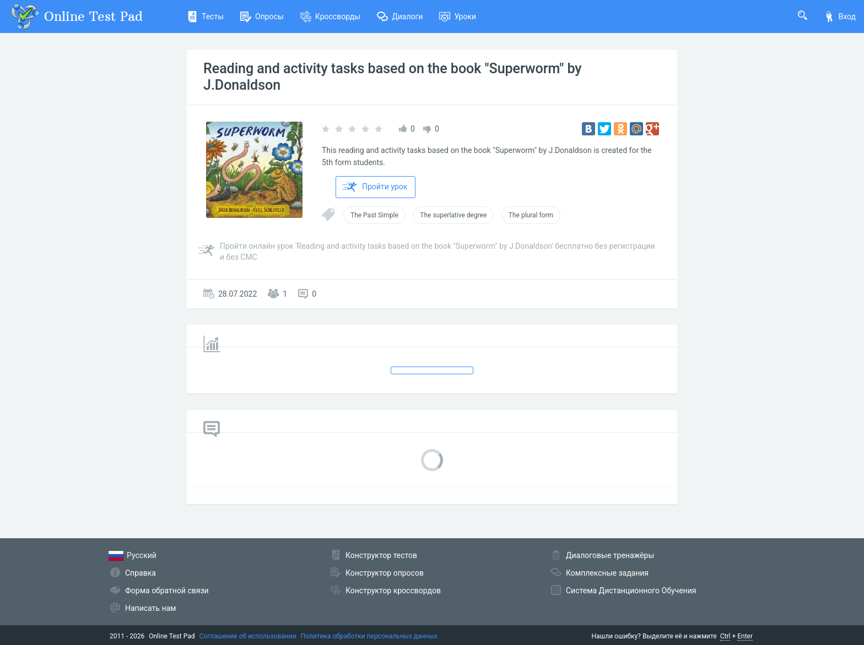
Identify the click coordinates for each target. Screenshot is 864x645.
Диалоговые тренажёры (610, 555)
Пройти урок (374, 187)
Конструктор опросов (384, 573)
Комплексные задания (607, 573)
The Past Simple (374, 215)
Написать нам (150, 608)
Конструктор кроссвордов (393, 590)
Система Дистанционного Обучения (631, 590)
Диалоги (400, 16)
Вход (840, 16)
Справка (140, 573)
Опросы (262, 16)
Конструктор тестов (381, 555)
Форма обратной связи (167, 590)
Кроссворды (330, 16)
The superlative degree (453, 215)
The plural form (531, 215)
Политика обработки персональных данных (369, 636)
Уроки (457, 16)
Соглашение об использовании (247, 636)
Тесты (205, 16)
